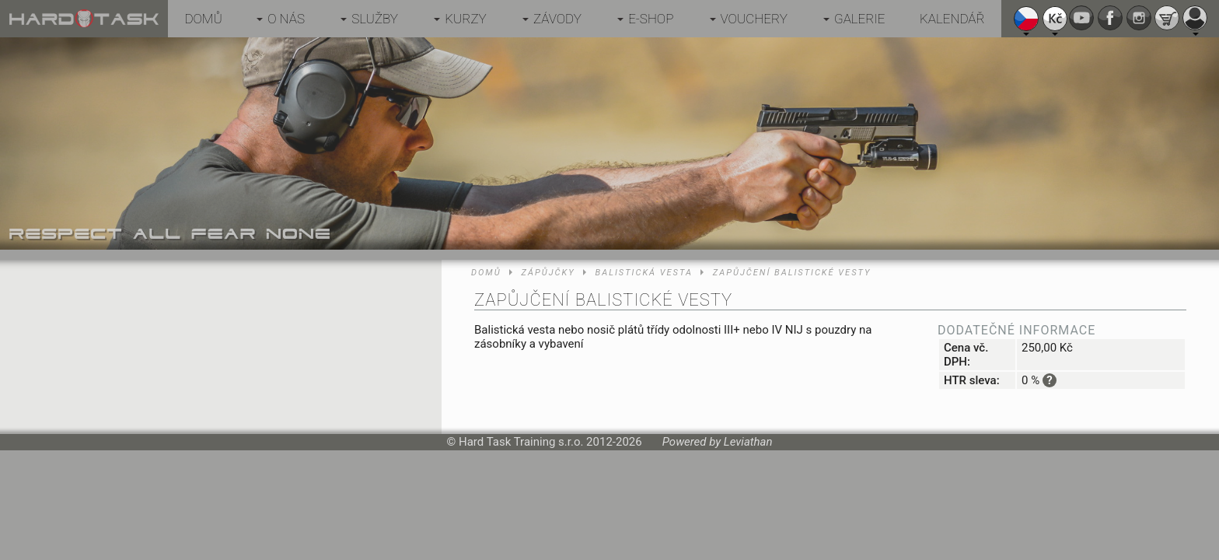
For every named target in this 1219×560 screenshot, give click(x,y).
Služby (374, 18)
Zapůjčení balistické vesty (792, 273)
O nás (286, 18)
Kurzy (466, 18)
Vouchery (754, 18)
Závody (557, 18)
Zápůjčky (548, 273)
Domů (203, 18)
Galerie (859, 18)
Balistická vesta (644, 273)
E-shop (650, 18)
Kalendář (952, 18)
